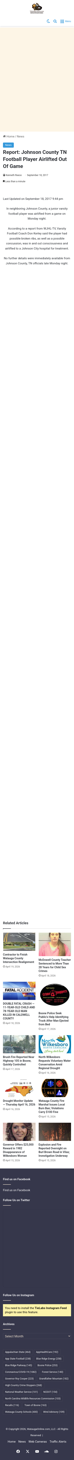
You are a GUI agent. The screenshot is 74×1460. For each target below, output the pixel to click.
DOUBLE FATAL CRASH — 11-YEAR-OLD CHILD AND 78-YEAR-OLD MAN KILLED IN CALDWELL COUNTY (19, 1011)
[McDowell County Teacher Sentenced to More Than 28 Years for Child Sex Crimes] (55, 944)
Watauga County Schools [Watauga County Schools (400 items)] (21, 1412)
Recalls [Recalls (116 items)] (12, 1405)
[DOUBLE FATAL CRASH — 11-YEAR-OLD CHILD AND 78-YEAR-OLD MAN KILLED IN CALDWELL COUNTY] (19, 991)
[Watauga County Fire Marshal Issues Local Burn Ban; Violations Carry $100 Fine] (55, 1088)
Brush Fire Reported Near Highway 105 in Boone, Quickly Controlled (18, 1060)
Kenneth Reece (14, 175)
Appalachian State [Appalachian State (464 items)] (18, 1352)
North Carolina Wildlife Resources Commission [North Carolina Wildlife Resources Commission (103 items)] (33, 1398)
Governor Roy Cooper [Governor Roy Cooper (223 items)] (19, 1378)
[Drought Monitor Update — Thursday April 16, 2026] (19, 1088)
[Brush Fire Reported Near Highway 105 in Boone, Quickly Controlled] (19, 1044)
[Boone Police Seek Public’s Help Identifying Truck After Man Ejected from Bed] (55, 996)
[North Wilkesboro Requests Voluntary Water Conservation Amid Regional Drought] (55, 1044)
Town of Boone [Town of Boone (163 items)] (35, 1405)
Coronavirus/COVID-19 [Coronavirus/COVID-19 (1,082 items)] (21, 1372)
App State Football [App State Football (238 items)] (18, 1358)
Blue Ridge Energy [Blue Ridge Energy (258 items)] (48, 1358)
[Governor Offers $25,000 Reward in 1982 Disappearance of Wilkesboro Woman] (19, 1132)
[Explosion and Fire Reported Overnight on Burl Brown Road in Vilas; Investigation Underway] (55, 1132)
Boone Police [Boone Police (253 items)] (47, 1365)
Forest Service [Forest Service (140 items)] (52, 1372)
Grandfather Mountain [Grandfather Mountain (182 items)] (54, 1378)
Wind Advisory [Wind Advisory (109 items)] (54, 1412)
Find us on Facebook (16, 1190)
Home (8, 136)
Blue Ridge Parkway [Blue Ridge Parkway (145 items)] (18, 1365)
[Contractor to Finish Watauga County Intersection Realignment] (19, 942)
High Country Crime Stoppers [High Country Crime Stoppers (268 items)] (23, 1385)
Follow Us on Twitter (16, 1200)
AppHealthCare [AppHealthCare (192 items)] (47, 1352)
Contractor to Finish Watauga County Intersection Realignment (18, 958)
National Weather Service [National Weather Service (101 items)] (21, 1392)
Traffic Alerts (58, 1441)
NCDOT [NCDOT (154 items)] (50, 1392)
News (20, 136)
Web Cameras (37, 1441)
